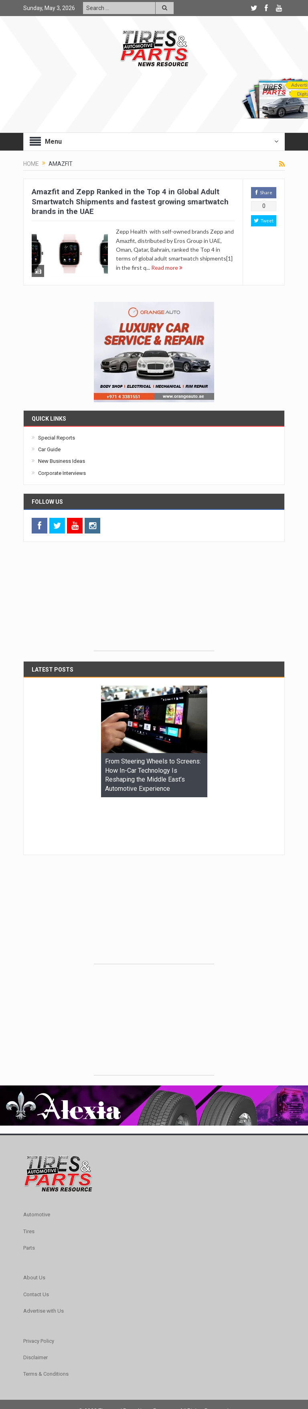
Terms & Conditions (46, 1326)
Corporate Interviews (62, 474)
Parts (29, 1200)
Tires (28, 1183)
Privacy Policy (38, 1293)
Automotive (36, 1167)
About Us (34, 1230)
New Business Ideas (61, 463)
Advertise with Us (43, 1263)
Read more (166, 267)
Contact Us (36, 1246)
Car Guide (49, 451)
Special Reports (56, 439)
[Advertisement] (154, 602)
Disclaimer (35, 1310)
